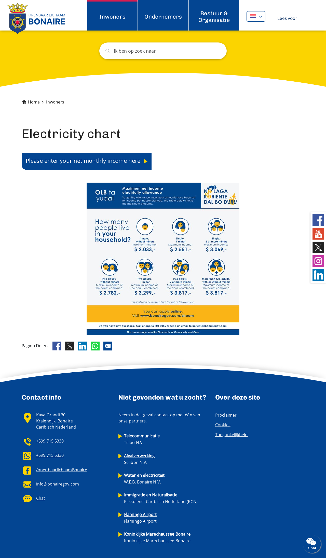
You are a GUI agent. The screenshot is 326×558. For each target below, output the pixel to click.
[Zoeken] (163, 50)
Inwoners (112, 16)
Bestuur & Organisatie (214, 16)
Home (34, 102)
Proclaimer (226, 415)
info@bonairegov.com (57, 484)
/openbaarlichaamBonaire (61, 470)
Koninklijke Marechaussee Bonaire (157, 537)
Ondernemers (163, 16)
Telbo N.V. (142, 439)
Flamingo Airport (140, 518)
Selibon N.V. (139, 459)
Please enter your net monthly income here (84, 160)
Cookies (222, 425)
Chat (40, 498)
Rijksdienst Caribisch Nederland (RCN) (161, 498)
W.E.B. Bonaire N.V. (144, 479)
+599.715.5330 (50, 441)
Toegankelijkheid (231, 434)
